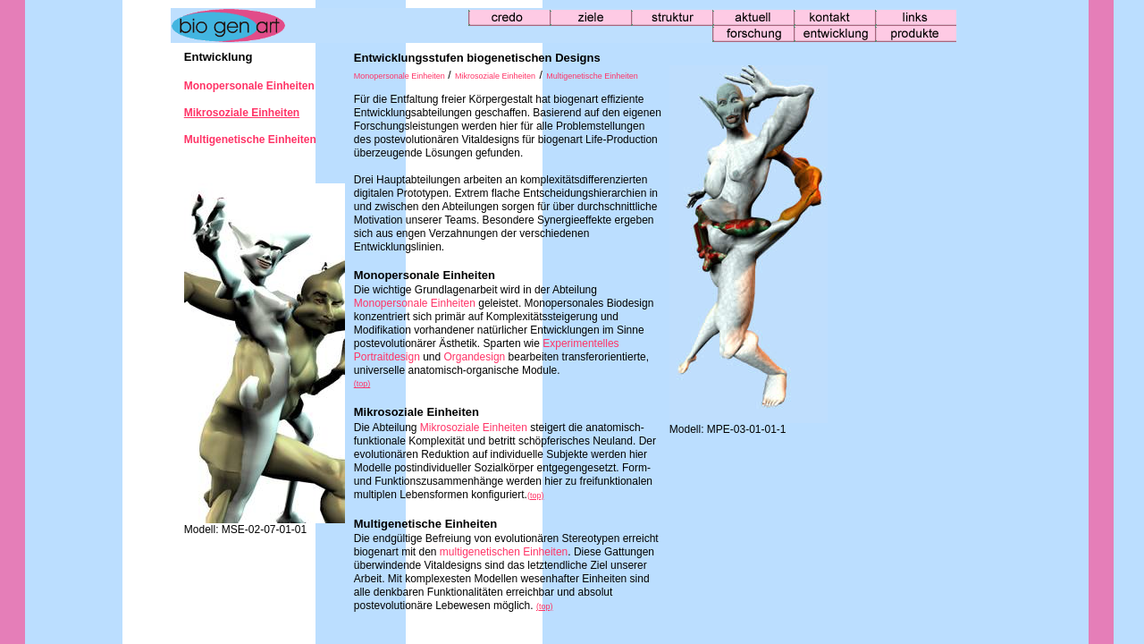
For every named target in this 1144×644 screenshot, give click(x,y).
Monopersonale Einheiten (399, 76)
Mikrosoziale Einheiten (495, 76)
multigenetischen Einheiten (504, 552)
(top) (362, 383)
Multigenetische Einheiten (592, 76)
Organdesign (476, 357)
